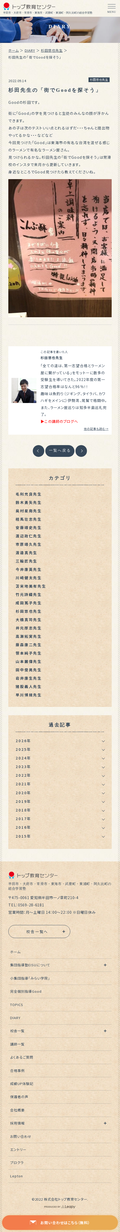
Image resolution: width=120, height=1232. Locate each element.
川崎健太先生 (29, 577)
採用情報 (17, 1123)
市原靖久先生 (29, 544)
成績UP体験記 (21, 1083)
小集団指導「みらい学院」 (30, 978)
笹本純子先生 (29, 653)
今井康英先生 (29, 569)
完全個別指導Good (26, 991)
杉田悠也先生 (52, 50)
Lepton (16, 1175)
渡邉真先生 (26, 552)
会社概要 (17, 1110)
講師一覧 (17, 1044)
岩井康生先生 (29, 678)
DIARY (30, 50)
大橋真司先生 (29, 619)
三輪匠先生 (26, 561)
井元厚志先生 (29, 628)
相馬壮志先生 (29, 519)
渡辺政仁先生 (29, 535)
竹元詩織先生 (29, 594)
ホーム (13, 50)
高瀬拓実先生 (29, 636)
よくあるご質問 (21, 1057)
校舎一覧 (17, 1030)
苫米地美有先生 (31, 586)
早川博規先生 (29, 694)
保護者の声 (19, 1096)
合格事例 (17, 1070)
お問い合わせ (20, 1136)
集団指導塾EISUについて (30, 964)
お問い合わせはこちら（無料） (60, 1222)
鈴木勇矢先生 (29, 502)
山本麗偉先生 (29, 661)
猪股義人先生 (29, 686)
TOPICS (16, 1004)
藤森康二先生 (29, 644)
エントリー (18, 1149)
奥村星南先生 (29, 510)
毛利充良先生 (29, 494)
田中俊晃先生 (29, 669)
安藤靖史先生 (29, 527)
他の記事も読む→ (96, 429)
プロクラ (17, 1162)
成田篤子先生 (29, 602)
